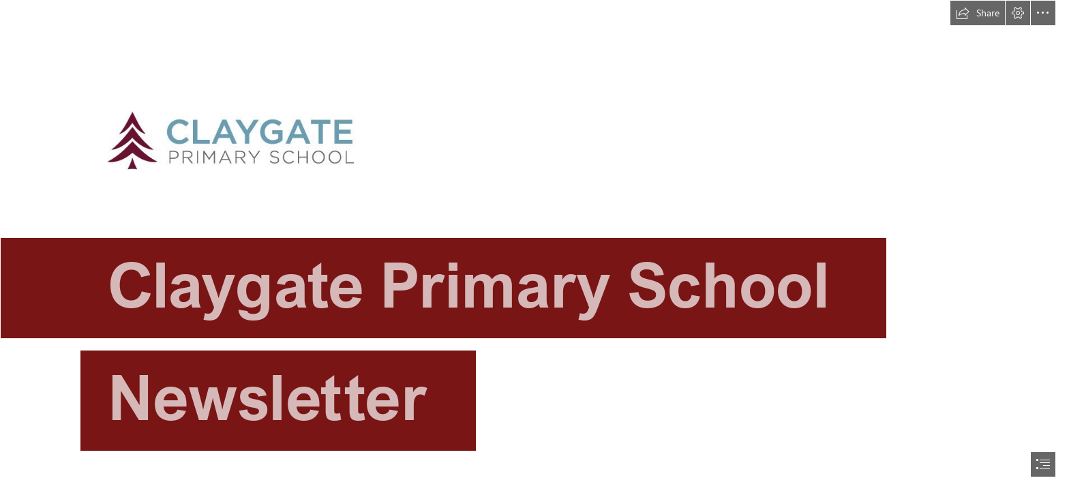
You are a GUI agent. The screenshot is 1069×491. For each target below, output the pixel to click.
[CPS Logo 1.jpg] (534, 237)
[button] (977, 13)
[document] (534, 245)
